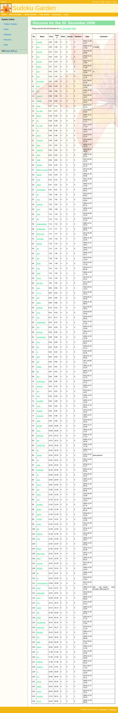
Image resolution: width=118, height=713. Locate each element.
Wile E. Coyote (42, 170)
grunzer (39, 42)
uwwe (39, 185)
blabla (39, 67)
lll (37, 352)
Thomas (40, 140)
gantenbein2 (41, 322)
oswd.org (112, 709)
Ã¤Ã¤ (39, 263)
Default (108, 2)
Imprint (3, 2)
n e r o (39, 293)
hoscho (39, 62)
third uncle (40, 234)
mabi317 (40, 150)
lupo (38, 86)
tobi (38, 298)
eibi (38, 327)
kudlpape (40, 470)
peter (38, 106)
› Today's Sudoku (10, 24)
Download (56, 15)
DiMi (38, 642)
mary (38, 209)
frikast (39, 647)
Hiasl (38, 588)
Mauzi (39, 116)
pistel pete (40, 627)
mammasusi (41, 190)
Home (3, 15)
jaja (38, 91)
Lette (38, 273)
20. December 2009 (68, 28)
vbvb (38, 465)
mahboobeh (41, 229)
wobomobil (41, 593)
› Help (5, 45)
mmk (38, 180)
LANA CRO (41, 445)
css (15, 51)
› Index (6, 29)
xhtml (8, 51)
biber (38, 145)
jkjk (38, 347)
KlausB (39, 426)
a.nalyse (40, 563)
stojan (39, 524)
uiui (38, 391)
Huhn (39, 558)
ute (38, 248)
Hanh (39, 494)
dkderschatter (42, 224)
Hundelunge (41, 622)
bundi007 (40, 401)
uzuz (38, 312)
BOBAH (39, 568)
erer (38, 317)
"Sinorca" (103, 709)
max (38, 268)
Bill (38, 372)
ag (38, 652)
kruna (39, 485)
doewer (39, 244)
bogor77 (40, 96)
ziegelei (39, 411)
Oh (38, 460)
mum (38, 406)
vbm (38, 396)
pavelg (39, 175)
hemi (38, 431)
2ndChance (41, 381)
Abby (38, 155)
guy (38, 657)
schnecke (40, 81)
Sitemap (95, 2)
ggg (38, 490)
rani (38, 71)
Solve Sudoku (31, 15)
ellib (38, 357)
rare (38, 76)
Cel (38, 677)
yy (37, 672)
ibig (38, 440)
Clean (114, 2)
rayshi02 (40, 504)
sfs (38, 450)
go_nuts (40, 111)
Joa (38, 499)
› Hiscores (7, 40)
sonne (39, 681)
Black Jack (41, 554)
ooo (38, 362)
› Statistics (7, 34)
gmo (38, 342)
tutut (38, 288)
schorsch (40, 416)
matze (39, 608)
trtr (38, 121)
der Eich (40, 283)
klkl (38, 529)
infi (38, 130)
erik (38, 637)
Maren (39, 549)
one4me (40, 386)
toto (38, 376)
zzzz (38, 199)
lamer (39, 135)
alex (38, 253)
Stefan (39, 367)
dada (38, 421)
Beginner (40, 436)
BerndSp (40, 632)
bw (38, 573)
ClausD (39, 165)
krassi (39, 278)
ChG (38, 539)
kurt (38, 47)
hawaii (39, 101)
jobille (39, 617)
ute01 (39, 303)
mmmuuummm (42, 583)
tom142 (39, 52)
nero (38, 480)
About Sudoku (15, 15)
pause (39, 514)
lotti (38, 258)
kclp (38, 603)
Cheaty (39, 455)
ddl (38, 219)
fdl (37, 578)
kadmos (39, 534)
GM (38, 613)
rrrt (38, 475)
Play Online (44, 15)
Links (66, 15)
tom (38, 57)
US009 (39, 519)
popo (38, 598)
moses (39, 691)
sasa (38, 214)
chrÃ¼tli (40, 662)
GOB (38, 160)
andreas (40, 204)
